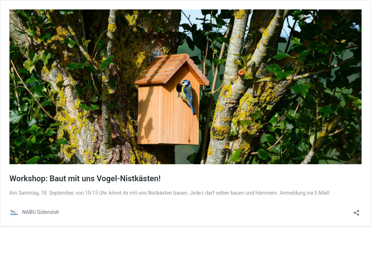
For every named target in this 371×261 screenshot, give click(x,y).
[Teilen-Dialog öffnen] (356, 210)
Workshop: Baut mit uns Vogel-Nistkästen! (85, 178)
